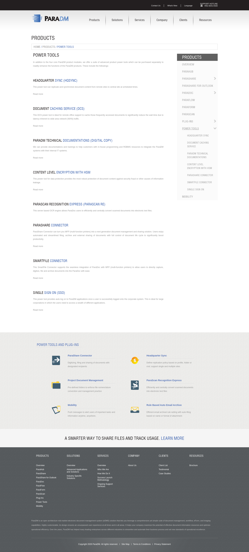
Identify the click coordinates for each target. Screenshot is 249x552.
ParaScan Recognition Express (164, 380)
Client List (163, 465)
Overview (188, 64)
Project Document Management (85, 380)
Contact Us (155, 6)
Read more (38, 94)
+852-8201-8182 (211, 6)
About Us (132, 465)
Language (188, 6)
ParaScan (188, 114)
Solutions (117, 20)
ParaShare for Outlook (197, 85)
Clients (183, 20)
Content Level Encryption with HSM (199, 166)
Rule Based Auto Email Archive (164, 405)
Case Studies (165, 473)
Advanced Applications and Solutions (77, 470)
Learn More (172, 438)
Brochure (193, 465)
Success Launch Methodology (104, 478)
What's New (172, 6)
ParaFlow (188, 100)
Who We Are (103, 469)
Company (162, 20)
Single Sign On (195, 189)
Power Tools (190, 128)
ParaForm (188, 107)
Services (140, 20)
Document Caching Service (198, 144)
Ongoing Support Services (105, 485)
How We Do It (103, 473)
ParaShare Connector (200, 175)
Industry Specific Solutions (74, 477)
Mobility (187, 196)
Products (94, 20)
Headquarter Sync (198, 135)
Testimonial (164, 469)
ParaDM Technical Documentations (197, 155)
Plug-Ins (187, 121)
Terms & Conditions (142, 544)
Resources (205, 20)
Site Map (125, 544)
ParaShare (189, 78)
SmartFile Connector (199, 182)
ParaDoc (187, 93)
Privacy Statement (162, 544)
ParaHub (187, 71)
